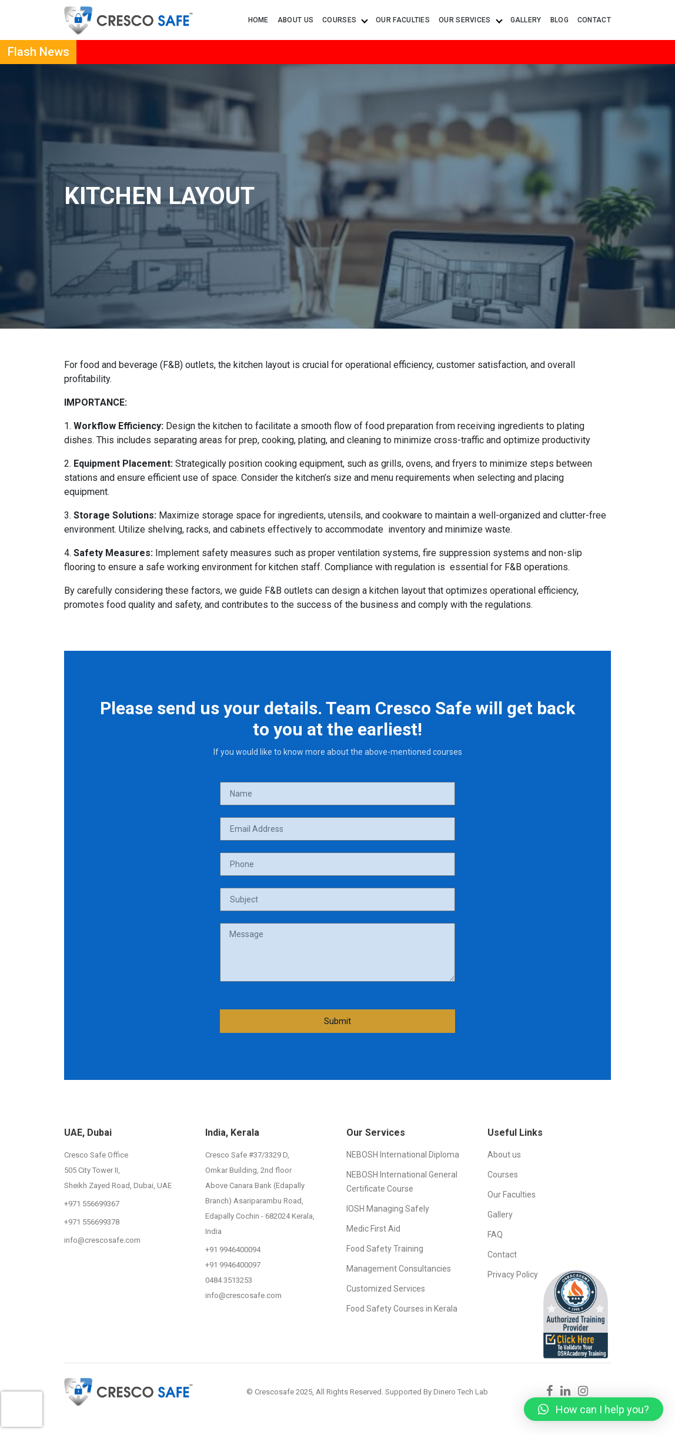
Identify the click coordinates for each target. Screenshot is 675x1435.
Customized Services (385, 1288)
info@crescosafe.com (102, 1240)
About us (295, 20)
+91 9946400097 (232, 1264)
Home (258, 20)
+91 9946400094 (232, 1249)
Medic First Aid (373, 1228)
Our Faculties (403, 20)
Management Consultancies (398, 1268)
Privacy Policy (512, 1274)
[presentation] (21, 1396)
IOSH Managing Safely (387, 1208)
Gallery (526, 20)
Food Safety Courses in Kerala (401, 1308)
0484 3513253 (228, 1280)
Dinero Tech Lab (460, 1391)
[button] (593, 1409)
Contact (594, 20)
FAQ (495, 1234)
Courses (344, 20)
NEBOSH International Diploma (402, 1154)
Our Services (470, 20)
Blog (559, 20)
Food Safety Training (384, 1248)
